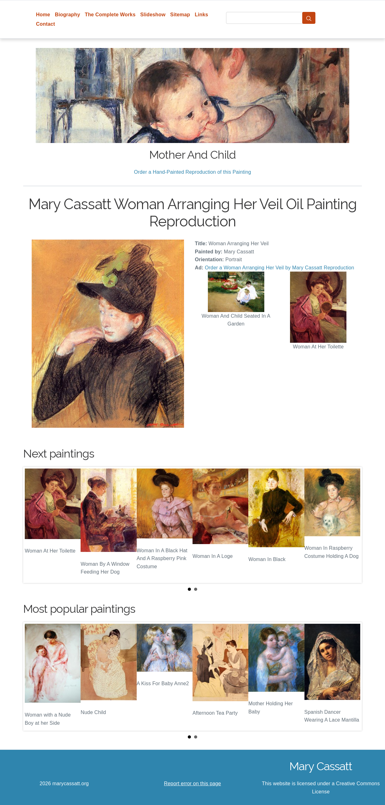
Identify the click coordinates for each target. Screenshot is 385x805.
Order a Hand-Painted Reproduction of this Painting (192, 172)
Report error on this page (192, 783)
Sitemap (180, 14)
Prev (33, 525)
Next (352, 525)
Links (201, 14)
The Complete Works (110, 14)
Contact (45, 24)
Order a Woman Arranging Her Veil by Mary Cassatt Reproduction (279, 267)
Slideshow (153, 14)
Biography (67, 14)
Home (43, 14)
